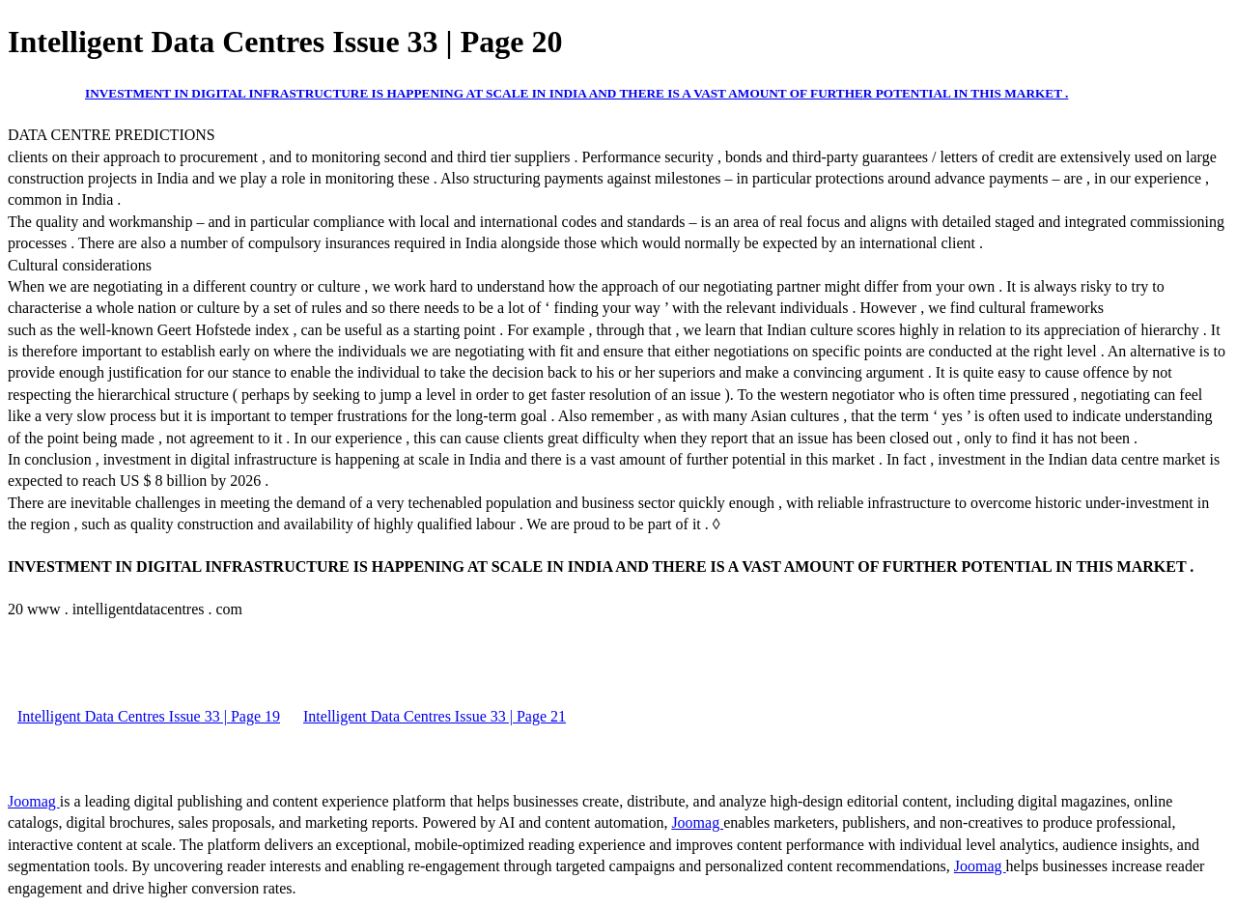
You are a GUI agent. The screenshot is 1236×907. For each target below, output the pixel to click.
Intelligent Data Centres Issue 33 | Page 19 (148, 716)
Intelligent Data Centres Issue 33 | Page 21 (434, 716)
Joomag (34, 801)
